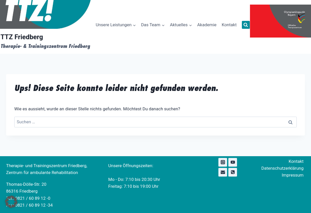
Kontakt (229, 24)
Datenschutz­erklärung (282, 168)
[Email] (222, 172)
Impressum (293, 175)
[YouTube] (232, 162)
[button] (11, 202)
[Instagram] (222, 162)
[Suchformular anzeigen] (246, 25)
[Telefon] (232, 172)
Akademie (207, 24)
